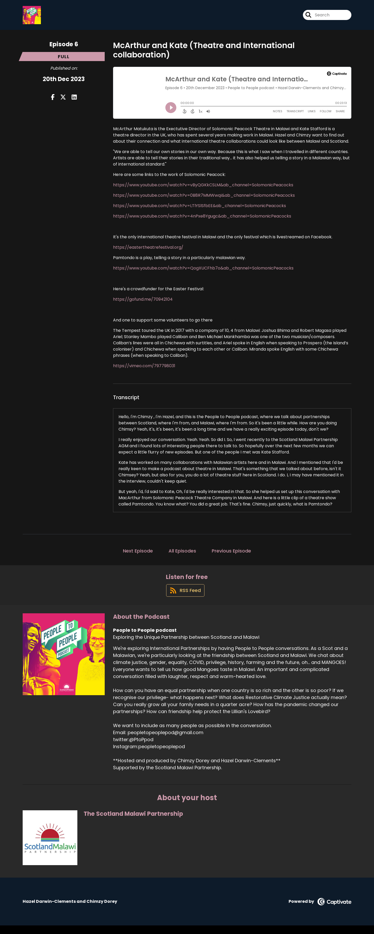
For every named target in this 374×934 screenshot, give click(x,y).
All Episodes (182, 554)
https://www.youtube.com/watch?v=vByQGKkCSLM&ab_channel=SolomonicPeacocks (203, 189)
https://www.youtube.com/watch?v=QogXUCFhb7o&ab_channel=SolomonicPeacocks (203, 272)
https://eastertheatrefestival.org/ (148, 251)
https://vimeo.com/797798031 (144, 370)
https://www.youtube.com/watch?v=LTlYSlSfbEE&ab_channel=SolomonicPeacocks (199, 210)
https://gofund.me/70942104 (143, 303)
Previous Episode (231, 554)
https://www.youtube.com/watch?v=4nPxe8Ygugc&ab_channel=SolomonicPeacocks (202, 220)
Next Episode (138, 554)
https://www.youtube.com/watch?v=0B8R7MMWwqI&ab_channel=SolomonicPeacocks (204, 199)
